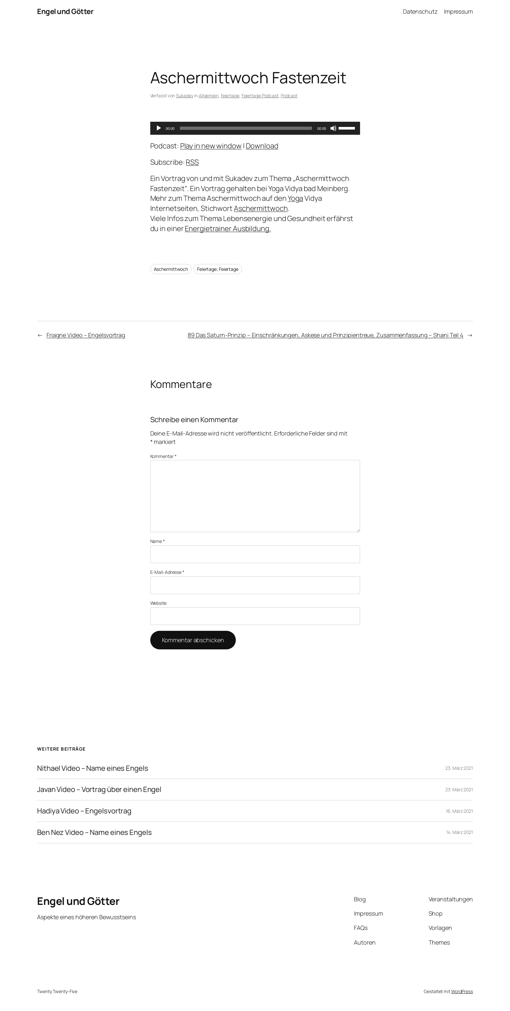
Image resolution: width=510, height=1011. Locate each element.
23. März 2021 (459, 768)
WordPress (462, 991)
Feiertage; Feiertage (217, 269)
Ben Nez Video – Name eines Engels (94, 832)
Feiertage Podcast (260, 95)
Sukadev (184, 95)
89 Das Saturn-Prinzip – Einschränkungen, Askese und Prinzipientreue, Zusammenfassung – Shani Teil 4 (325, 335)
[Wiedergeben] (158, 128)
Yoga (295, 198)
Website (158, 603)
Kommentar (163, 456)
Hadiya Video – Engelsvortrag (84, 811)
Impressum (458, 11)
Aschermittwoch (261, 208)
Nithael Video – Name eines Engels (92, 768)
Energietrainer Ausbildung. (228, 228)
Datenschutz (420, 11)
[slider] (246, 128)
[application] (255, 128)
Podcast (289, 95)
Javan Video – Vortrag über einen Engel (99, 789)
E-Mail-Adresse (167, 572)
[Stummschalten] (333, 128)
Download (262, 146)
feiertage (230, 95)
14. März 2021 (459, 832)
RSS (192, 162)
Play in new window (211, 146)
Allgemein (209, 95)
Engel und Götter (65, 11)
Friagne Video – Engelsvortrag (86, 335)
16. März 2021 (459, 811)
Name (157, 541)
